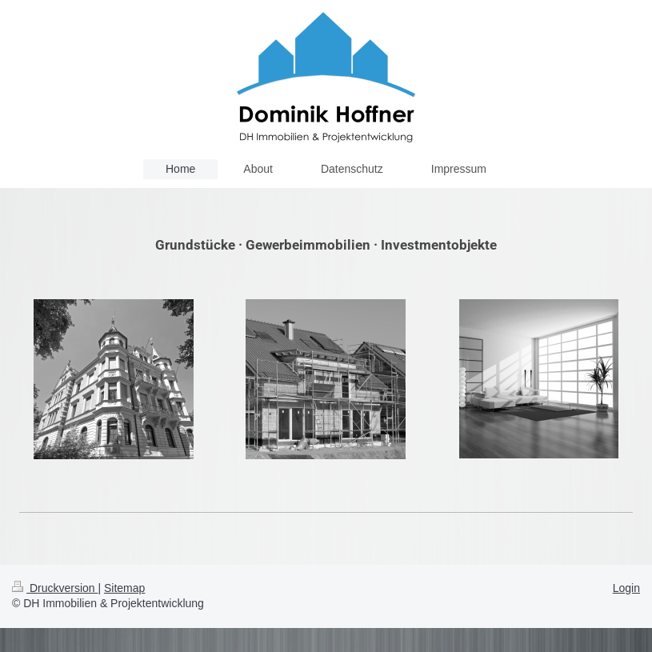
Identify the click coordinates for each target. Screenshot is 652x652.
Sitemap (124, 588)
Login (626, 588)
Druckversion (55, 588)
